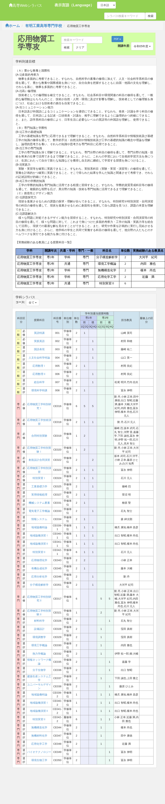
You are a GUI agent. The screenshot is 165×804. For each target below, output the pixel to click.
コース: (20, 302)
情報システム (39, 519)
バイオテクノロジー (39, 752)
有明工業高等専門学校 (43, 26)
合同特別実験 (39, 435)
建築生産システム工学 (39, 678)
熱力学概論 (39, 653)
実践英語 (39, 341)
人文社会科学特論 (39, 357)
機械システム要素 (39, 502)
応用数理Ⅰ (39, 365)
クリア (80, 47)
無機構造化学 (39, 727)
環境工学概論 (39, 645)
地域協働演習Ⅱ (39, 543)
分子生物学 (39, 670)
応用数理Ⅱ (39, 374)
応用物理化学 (39, 560)
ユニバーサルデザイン (39, 686)
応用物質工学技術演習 (39, 421)
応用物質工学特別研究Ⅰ (39, 406)
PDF (117, 39)
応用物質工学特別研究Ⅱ (39, 598)
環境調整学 (39, 637)
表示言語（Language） (74, 5)
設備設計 (39, 628)
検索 (151, 16)
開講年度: (124, 45)
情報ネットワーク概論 (39, 661)
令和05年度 (142, 46)
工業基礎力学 (39, 486)
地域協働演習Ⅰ (39, 535)
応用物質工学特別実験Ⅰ (39, 449)
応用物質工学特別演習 (39, 469)
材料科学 (39, 620)
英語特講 (39, 332)
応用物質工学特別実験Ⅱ (39, 612)
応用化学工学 (39, 743)
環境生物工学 (39, 760)
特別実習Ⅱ (39, 552)
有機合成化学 (39, 568)
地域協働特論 (39, 527)
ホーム (12, 26)
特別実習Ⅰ (39, 478)
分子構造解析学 (39, 584)
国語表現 (39, 349)
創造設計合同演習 (39, 459)
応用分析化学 (39, 576)
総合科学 (39, 382)
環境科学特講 (39, 390)
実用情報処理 (39, 494)
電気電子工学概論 (39, 510)
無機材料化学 (39, 735)
